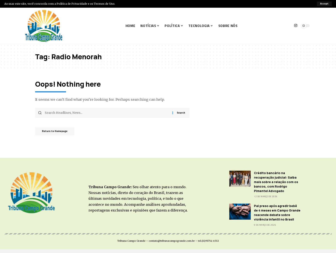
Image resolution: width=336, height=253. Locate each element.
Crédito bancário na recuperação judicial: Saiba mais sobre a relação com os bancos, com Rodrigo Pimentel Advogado (276, 182)
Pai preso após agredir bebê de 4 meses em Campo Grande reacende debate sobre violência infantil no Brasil (277, 212)
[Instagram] (295, 25)
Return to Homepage (57, 132)
